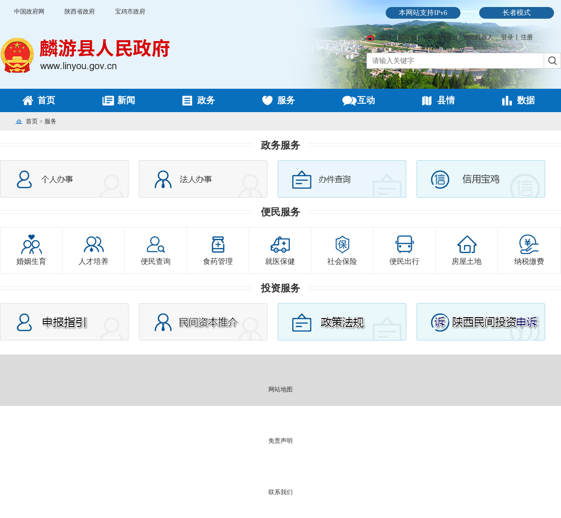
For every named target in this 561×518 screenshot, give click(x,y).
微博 (386, 37)
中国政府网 (29, 11)
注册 (527, 37)
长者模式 (517, 12)
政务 (206, 100)
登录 (507, 37)
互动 (366, 100)
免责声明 (280, 440)
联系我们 (280, 492)
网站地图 (280, 389)
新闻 (126, 100)
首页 (46, 100)
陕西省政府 (80, 11)
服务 (286, 100)
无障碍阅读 (437, 37)
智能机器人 (478, 37)
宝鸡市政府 (130, 11)
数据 (526, 100)
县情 (446, 100)
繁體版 (407, 37)
